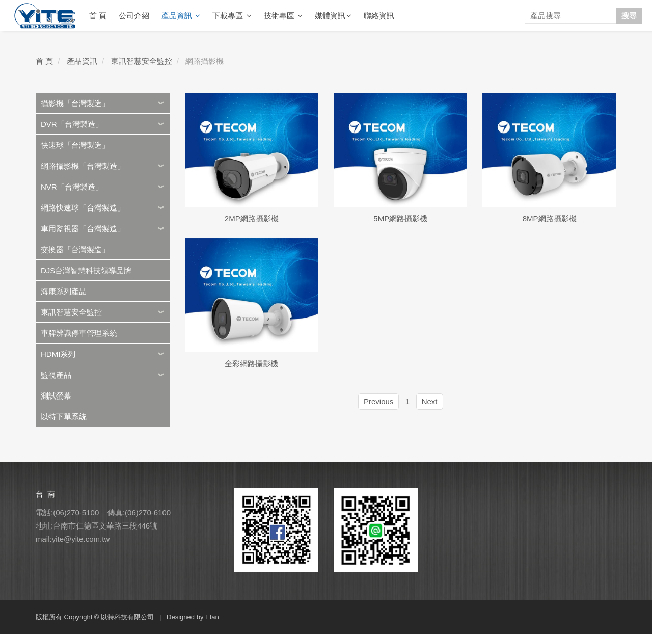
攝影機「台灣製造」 (75, 103)
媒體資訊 (333, 16)
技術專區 (283, 16)
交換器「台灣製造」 (75, 249)
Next (430, 401)
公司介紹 (134, 15)
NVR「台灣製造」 (72, 186)
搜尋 (629, 15)
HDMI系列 (58, 354)
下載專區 (231, 16)
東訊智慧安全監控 (141, 61)
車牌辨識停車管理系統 (79, 333)
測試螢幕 (56, 395)
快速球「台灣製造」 (75, 145)
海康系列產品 (64, 291)
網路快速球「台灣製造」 (83, 207)
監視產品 (56, 375)
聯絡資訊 (379, 15)
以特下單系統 (64, 416)
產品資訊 (180, 16)
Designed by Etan (193, 617)
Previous (378, 401)
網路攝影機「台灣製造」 (83, 166)
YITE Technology (45, 16)
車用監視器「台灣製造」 (83, 228)
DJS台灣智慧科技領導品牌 (86, 270)
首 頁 (97, 15)
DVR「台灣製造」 (72, 124)
